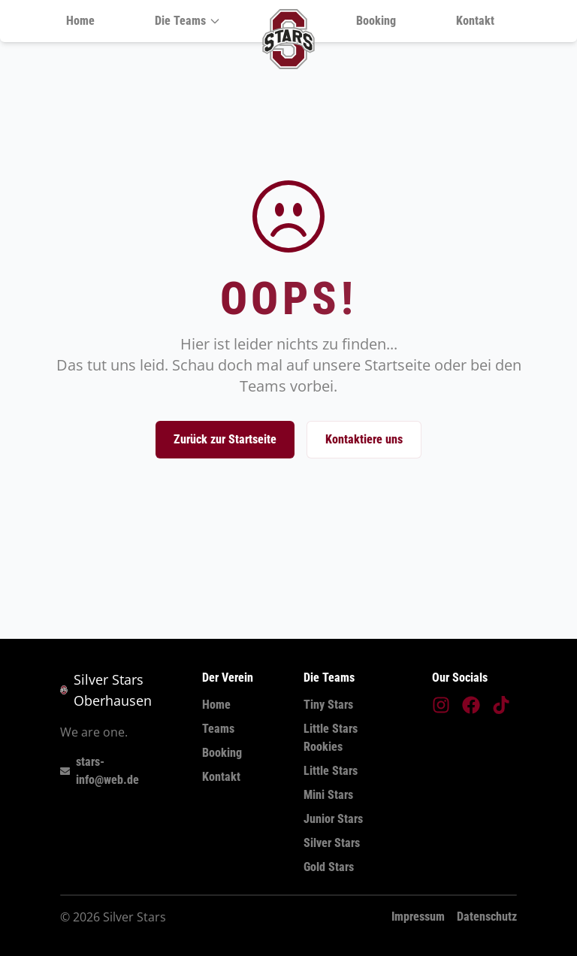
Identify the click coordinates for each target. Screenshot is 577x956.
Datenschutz (487, 916)
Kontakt (475, 21)
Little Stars (331, 771)
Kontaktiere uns (364, 439)
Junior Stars (333, 819)
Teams (218, 729)
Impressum (418, 916)
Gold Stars (329, 867)
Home (80, 21)
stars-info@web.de (99, 771)
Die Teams (188, 21)
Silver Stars (332, 843)
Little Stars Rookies (331, 738)
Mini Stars (328, 795)
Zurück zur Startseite (225, 439)
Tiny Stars (328, 704)
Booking (376, 21)
